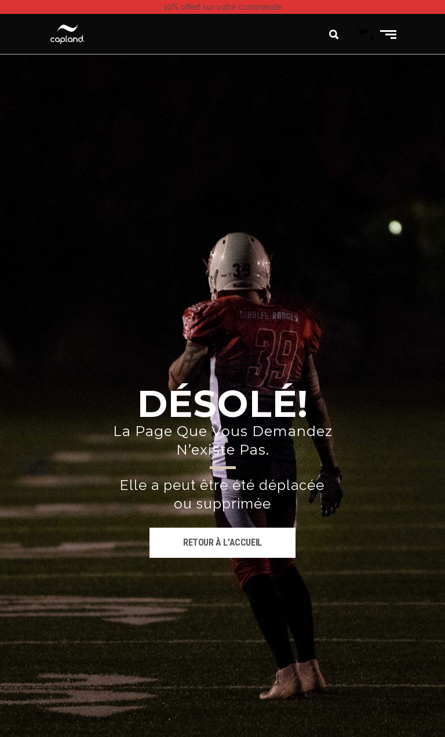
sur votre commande (222, 7)
